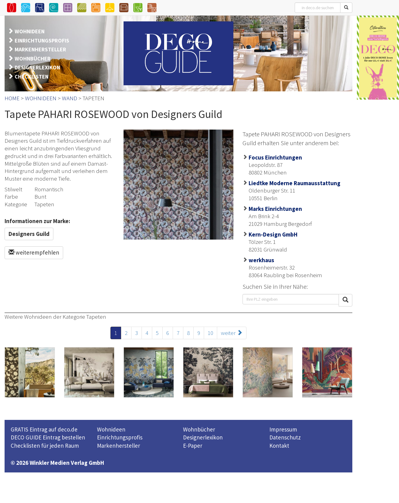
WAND (69, 98)
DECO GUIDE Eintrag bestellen (48, 437)
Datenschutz (285, 437)
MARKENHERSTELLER (40, 49)
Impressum (283, 429)
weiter (232, 332)
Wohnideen (111, 429)
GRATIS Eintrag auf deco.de (44, 429)
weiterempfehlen (34, 252)
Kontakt (279, 445)
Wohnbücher (199, 429)
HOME (12, 98)
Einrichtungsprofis (119, 437)
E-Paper (192, 445)
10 (210, 332)
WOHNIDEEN (30, 31)
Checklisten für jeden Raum (45, 445)
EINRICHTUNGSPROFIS (42, 40)
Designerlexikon (203, 437)
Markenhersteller (118, 445)
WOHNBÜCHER (33, 58)
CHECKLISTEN (32, 76)
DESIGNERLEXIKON (37, 67)
